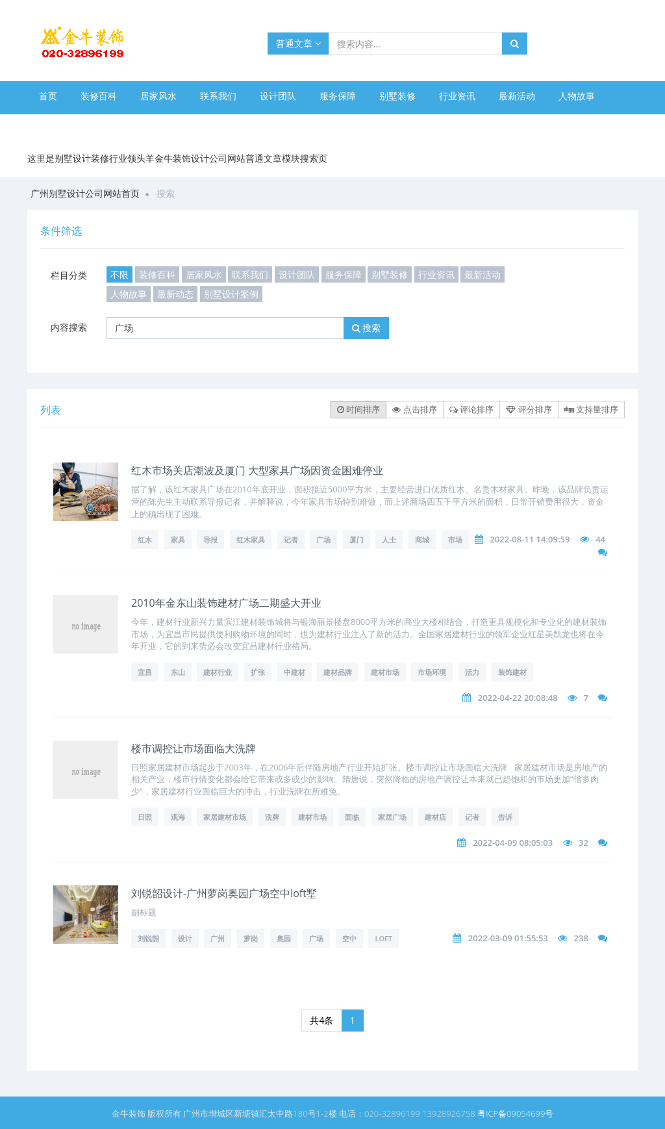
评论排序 (471, 409)
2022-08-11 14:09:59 (530, 539)
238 (581, 938)
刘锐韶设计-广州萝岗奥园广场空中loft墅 (224, 893)
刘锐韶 (148, 938)
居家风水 (158, 96)
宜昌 (145, 672)
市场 (455, 539)
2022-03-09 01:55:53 (508, 938)
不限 (119, 274)
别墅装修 (397, 96)
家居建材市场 (224, 817)
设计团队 (278, 96)
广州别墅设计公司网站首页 (85, 193)
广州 (217, 938)
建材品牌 (337, 672)
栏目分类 (69, 275)
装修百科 (99, 96)
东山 (178, 672)
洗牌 (272, 817)
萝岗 (251, 938)
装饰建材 (512, 672)
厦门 (356, 539)
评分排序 (528, 409)
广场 (323, 539)
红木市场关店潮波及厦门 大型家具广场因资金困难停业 (257, 470)
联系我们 (218, 96)
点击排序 (414, 409)
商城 (422, 539)
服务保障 (338, 96)
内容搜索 (69, 327)
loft (383, 938)
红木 (145, 539)
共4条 (321, 1020)
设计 (185, 938)
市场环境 (432, 672)
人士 (389, 539)
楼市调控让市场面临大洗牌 (193, 748)
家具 (178, 539)
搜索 (366, 328)
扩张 (258, 672)
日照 (145, 817)
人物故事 (576, 96)
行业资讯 (457, 96)
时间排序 (358, 409)
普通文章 (298, 43)
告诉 (505, 817)
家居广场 (392, 817)
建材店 (435, 817)
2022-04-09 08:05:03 (513, 842)
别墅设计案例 (126, 125)
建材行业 (217, 672)
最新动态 (57, 125)
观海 (178, 817)
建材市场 (385, 672)
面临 (352, 817)
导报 (210, 539)
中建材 (294, 672)
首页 (48, 96)
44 (600, 539)
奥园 (284, 938)
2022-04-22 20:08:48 (518, 698)
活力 (472, 672)
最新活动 (517, 96)
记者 (291, 539)
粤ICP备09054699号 (515, 1113)
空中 (349, 938)
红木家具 (250, 539)
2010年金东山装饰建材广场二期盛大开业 (226, 603)
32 (583, 842)
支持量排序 (591, 409)
